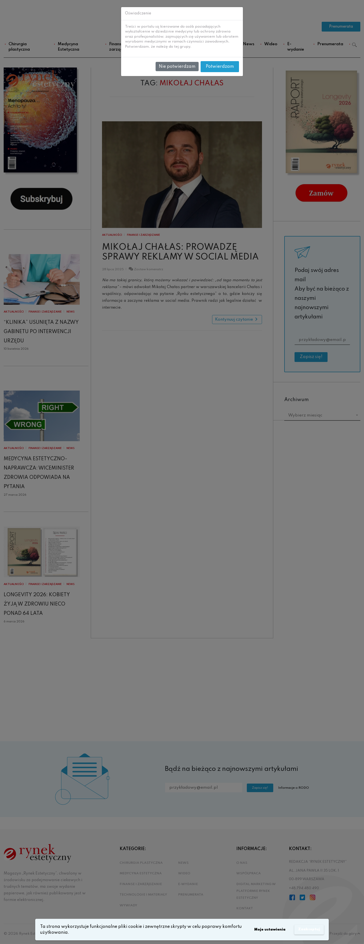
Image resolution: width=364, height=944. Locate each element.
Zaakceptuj (306, 929)
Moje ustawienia (261, 929)
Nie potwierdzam (177, 66)
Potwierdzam (220, 66)
